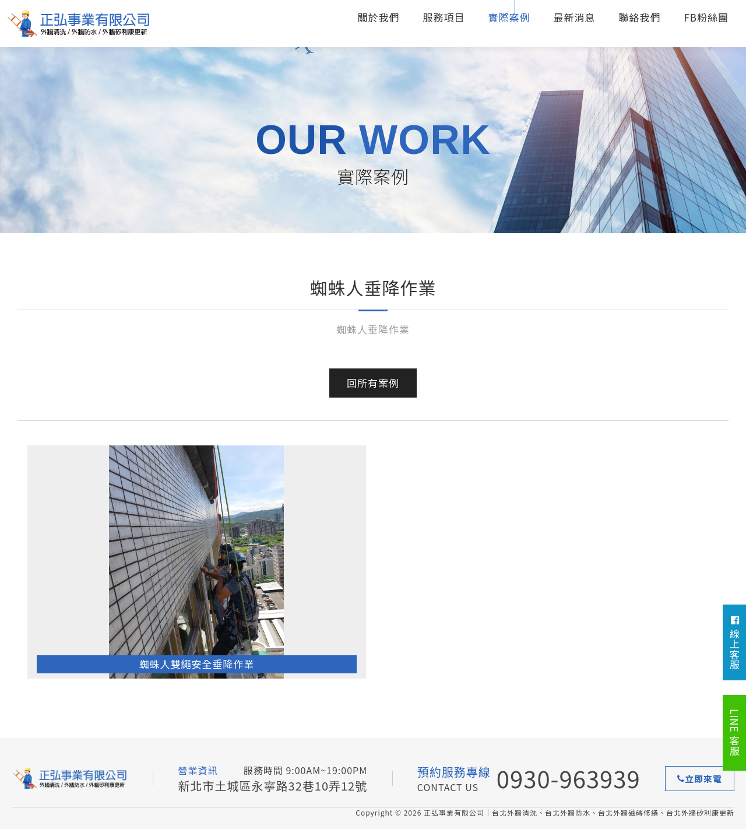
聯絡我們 (639, 17)
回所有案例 (373, 382)
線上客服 (734, 642)
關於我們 (378, 17)
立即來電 (699, 778)
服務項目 (444, 17)
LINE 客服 (734, 732)
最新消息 (574, 17)
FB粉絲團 (706, 17)
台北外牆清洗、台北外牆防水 (79, 23)
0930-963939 (569, 778)
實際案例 (509, 17)
